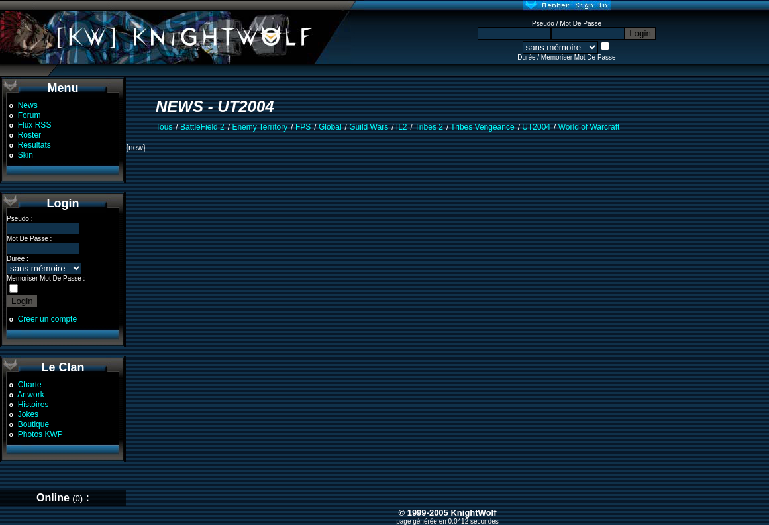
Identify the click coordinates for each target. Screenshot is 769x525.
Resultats (34, 145)
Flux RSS (35, 125)
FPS (303, 127)
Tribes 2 (429, 127)
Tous (164, 127)
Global (330, 127)
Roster (29, 135)
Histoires (33, 404)
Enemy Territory (259, 127)
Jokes (28, 414)
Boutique (33, 424)
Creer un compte (47, 319)
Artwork (30, 394)
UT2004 (536, 127)
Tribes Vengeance (482, 127)
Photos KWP (40, 434)
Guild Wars (368, 127)
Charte (30, 384)
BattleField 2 (202, 127)
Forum (29, 115)
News (28, 105)
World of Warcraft (589, 127)
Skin (25, 155)
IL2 (401, 127)
